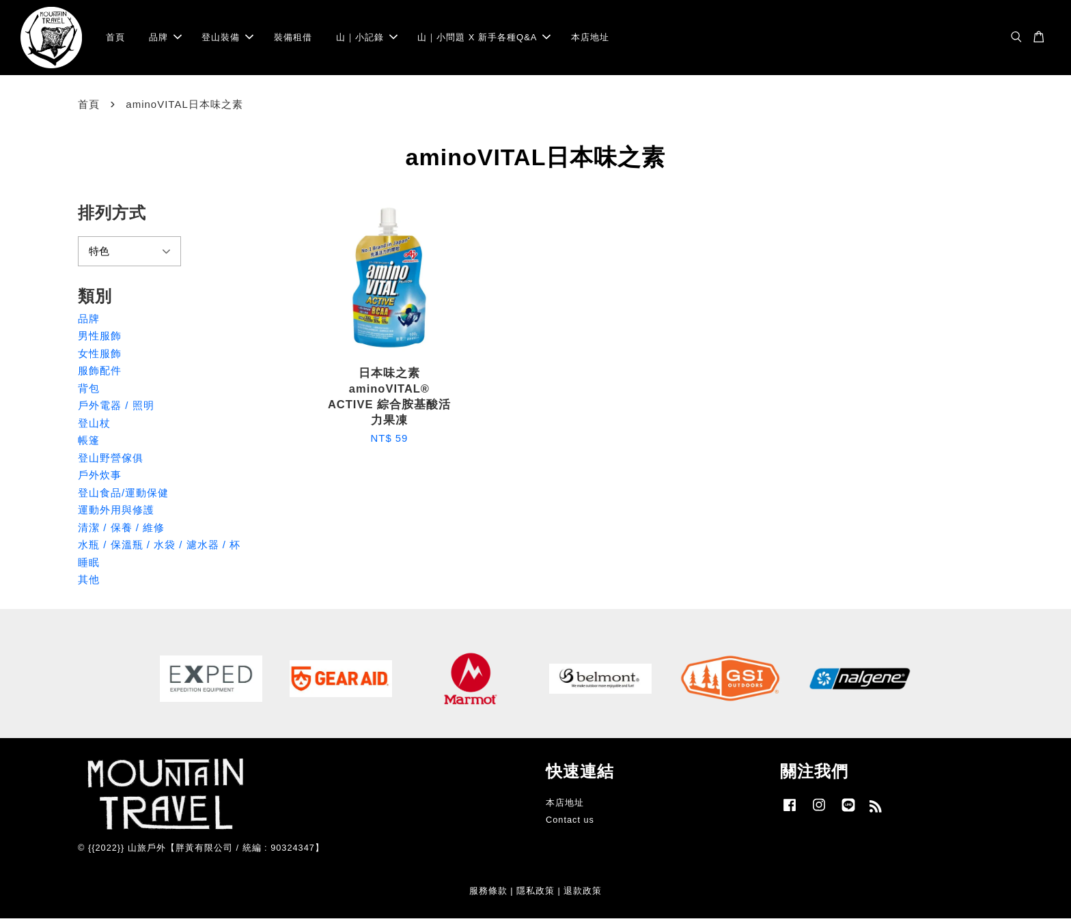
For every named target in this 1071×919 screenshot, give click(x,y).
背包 (89, 388)
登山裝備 (227, 37)
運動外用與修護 (116, 509)
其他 (89, 579)
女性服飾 (100, 353)
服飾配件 (100, 370)
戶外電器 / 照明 (116, 405)
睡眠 (89, 562)
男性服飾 (100, 335)
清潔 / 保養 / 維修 (121, 527)
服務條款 (488, 891)
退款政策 (583, 891)
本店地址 (590, 37)
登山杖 (94, 423)
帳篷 (89, 440)
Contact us (570, 820)
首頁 (115, 37)
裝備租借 (293, 37)
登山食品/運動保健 (123, 492)
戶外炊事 (100, 475)
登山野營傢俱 (110, 458)
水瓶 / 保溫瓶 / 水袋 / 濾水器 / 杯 (159, 544)
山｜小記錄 (367, 37)
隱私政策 (535, 891)
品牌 (165, 37)
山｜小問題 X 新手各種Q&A (484, 37)
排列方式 (112, 212)
